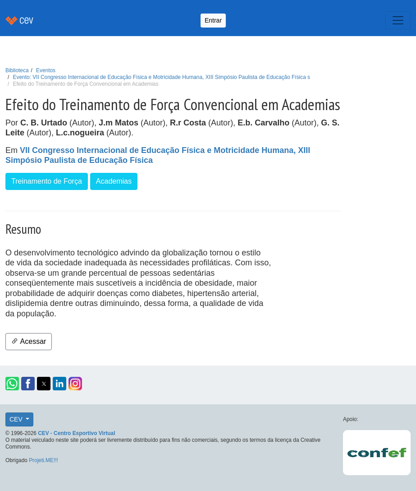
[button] (12, 383)
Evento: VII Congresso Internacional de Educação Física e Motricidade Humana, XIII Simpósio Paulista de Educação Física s (161, 77)
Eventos (45, 70)
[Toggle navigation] (398, 20)
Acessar (28, 341)
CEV (16, 419)
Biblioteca (17, 70)
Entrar (213, 20)
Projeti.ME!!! (43, 460)
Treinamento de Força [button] (46, 181)
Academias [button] (114, 181)
